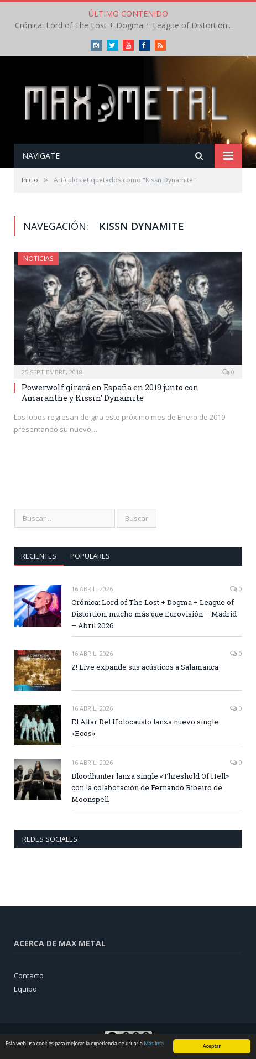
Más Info (154, 1043)
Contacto (29, 975)
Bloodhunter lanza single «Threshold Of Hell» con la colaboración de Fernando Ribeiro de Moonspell (150, 787)
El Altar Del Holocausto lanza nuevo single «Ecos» (144, 727)
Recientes (38, 556)
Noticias (38, 258)
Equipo (25, 989)
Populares (90, 556)
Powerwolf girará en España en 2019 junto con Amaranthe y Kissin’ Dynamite (110, 392)
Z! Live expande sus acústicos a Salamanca (144, 667)
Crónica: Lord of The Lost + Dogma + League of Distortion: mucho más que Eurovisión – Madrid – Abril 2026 (128, 25)
